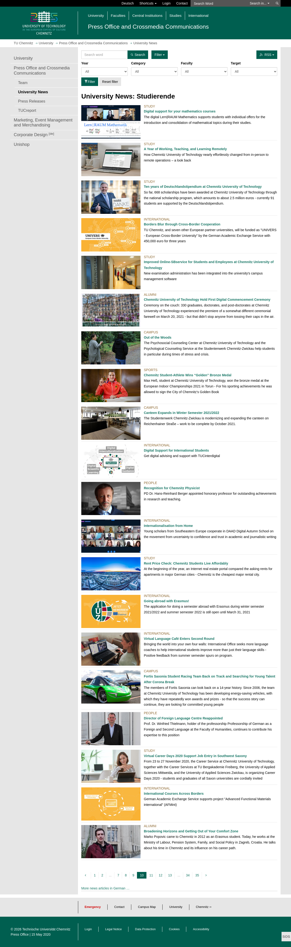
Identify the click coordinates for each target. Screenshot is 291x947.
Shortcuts (148, 3)
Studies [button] (175, 15)
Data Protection (145, 929)
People (150, 483)
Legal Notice (113, 929)
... (110, 875)
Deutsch (128, 3)
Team (22, 83)
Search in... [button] (259, 3)
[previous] (86, 875)
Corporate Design (34, 134)
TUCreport (27, 110)
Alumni (150, 294)
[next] (207, 875)
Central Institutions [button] (147, 15)
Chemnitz (202, 907)
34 (188, 875)
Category (138, 63)
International (157, 219)
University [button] (96, 15)
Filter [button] (160, 55)
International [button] (198, 15)
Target (236, 63)
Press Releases (31, 101)
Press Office (20, 934)
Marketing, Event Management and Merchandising (43, 123)
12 (161, 875)
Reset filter (110, 82)
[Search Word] (218, 3)
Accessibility (201, 929)
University (23, 58)
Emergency (93, 907)
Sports (150, 370)
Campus (151, 332)
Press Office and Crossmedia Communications (42, 71)
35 (197, 875)
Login (166, 3)
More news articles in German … (105, 888)
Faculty (187, 63)
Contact (182, 3)
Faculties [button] (118, 15)
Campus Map (147, 907)
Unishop (22, 144)
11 (151, 875)
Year (84, 63)
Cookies (174, 929)
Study (149, 106)
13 (170, 875)
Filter (89, 82)
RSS (266, 55)
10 (142, 875)
